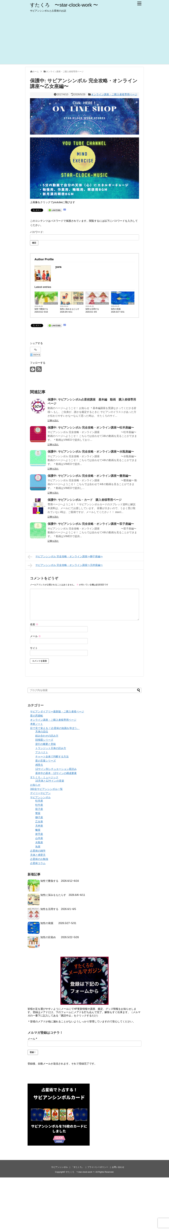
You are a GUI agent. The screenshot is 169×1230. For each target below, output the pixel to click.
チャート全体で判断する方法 (52, 756)
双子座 (80, 303)
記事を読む (53, 420)
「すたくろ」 (77, 1167)
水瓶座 (39, 842)
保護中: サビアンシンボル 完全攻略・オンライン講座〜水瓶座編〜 (91, 451)
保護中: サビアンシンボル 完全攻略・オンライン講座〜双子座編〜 (91, 523)
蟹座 (37, 813)
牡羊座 (39, 800)
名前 (34, 624)
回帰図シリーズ (44, 740)
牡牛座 (39, 805)
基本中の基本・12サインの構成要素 (56, 773)
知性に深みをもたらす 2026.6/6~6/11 (70, 310)
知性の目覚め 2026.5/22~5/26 (59, 937)
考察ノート (36, 724)
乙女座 (39, 821)
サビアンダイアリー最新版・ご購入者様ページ (57, 711)
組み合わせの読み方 (46, 735)
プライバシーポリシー (97, 1167)
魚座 (37, 846)
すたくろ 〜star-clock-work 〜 (64, 5)
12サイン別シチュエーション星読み (56, 769)
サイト (34, 648)
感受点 (39, 765)
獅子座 (39, 817)
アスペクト (41, 752)
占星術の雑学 (38, 850)
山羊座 (39, 838)
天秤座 (39, 825)
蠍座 (37, 830)
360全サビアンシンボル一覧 (46, 789)
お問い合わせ (118, 1167)
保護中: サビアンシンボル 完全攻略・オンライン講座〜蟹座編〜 (89, 475)
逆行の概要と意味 (45, 744)
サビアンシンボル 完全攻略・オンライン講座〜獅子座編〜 (65, 556)
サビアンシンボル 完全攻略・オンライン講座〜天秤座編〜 (65, 565)
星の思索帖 (36, 715)
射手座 (39, 834)
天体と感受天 (38, 855)
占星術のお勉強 (39, 859)
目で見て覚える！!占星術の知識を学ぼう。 (55, 728)
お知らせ (35, 785)
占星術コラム (38, 863)
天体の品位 (41, 731)
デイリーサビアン (50, 303)
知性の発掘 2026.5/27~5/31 (117, 310)
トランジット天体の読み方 (50, 748)
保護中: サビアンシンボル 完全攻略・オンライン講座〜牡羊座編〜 (91, 427)
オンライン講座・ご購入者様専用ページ (114, 94)
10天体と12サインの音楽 (49, 780)
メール (35, 636)
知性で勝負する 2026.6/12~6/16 (42, 310)
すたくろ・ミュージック (44, 777)
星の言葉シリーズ (45, 760)
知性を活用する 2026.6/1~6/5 (93, 310)
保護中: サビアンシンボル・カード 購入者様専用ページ (85, 499)
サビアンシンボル (40, 797)
